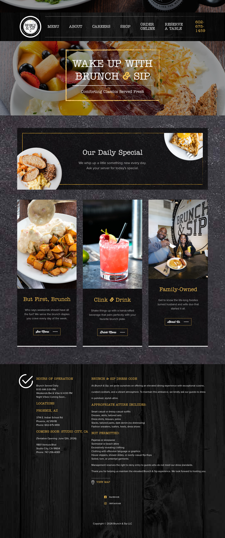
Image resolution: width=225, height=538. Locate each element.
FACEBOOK (111, 497)
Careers (101, 27)
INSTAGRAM (112, 503)
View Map (103, 482)
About (75, 27)
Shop (125, 27)
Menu (53, 27)
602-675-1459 (200, 26)
